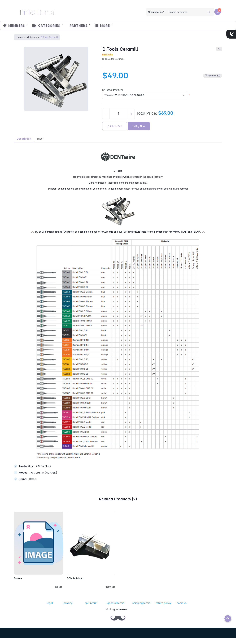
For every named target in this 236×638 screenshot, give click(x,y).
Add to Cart (114, 126)
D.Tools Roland (75, 578)
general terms (115, 603)
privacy (67, 603)
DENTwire (107, 54)
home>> (182, 603)
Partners (77, 25)
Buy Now (139, 126)
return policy (163, 603)
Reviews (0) (214, 75)
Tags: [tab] (40, 138)
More (102, 25)
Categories (46, 25)
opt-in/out (91, 603)
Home (20, 37)
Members (14, 25)
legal (50, 603)
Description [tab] (24, 138)
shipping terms (141, 603)
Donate (18, 578)
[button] (217, 12)
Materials (32, 37)
